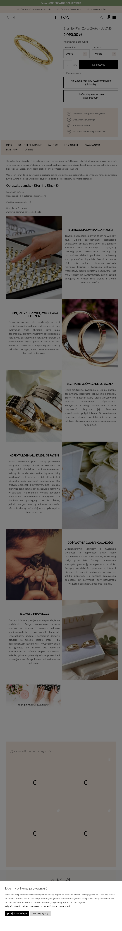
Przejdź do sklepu (17, 913)
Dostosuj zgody (40, 913)
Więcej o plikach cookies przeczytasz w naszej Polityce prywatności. (37, 906)
